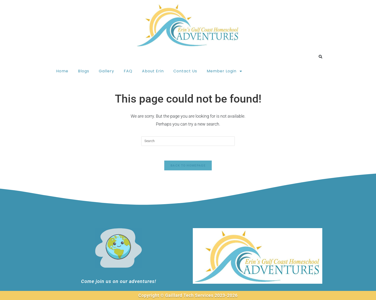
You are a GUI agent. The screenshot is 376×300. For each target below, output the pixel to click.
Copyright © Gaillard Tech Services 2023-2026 (188, 295)
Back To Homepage (188, 165)
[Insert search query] (188, 141)
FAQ (128, 71)
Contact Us (185, 71)
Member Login (225, 71)
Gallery (106, 71)
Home (62, 71)
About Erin (153, 71)
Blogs (83, 71)
